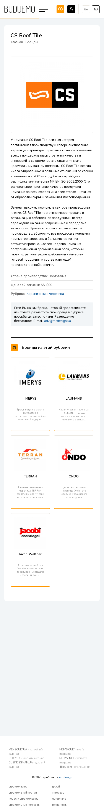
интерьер (58, 793)
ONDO (74, 476)
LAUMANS (74, 398)
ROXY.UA (26, 758)
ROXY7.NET (73, 760)
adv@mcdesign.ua (57, 321)
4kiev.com (74, 767)
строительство (18, 787)
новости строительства (23, 799)
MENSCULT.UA (26, 752)
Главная (17, 42)
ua (86, 9)
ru (96, 9)
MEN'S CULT (71, 752)
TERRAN (30, 476)
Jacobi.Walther (30, 554)
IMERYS (30, 398)
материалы (59, 799)
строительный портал (23, 793)
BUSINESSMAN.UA (27, 765)
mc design (65, 777)
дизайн (56, 787)
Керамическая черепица (45, 294)
